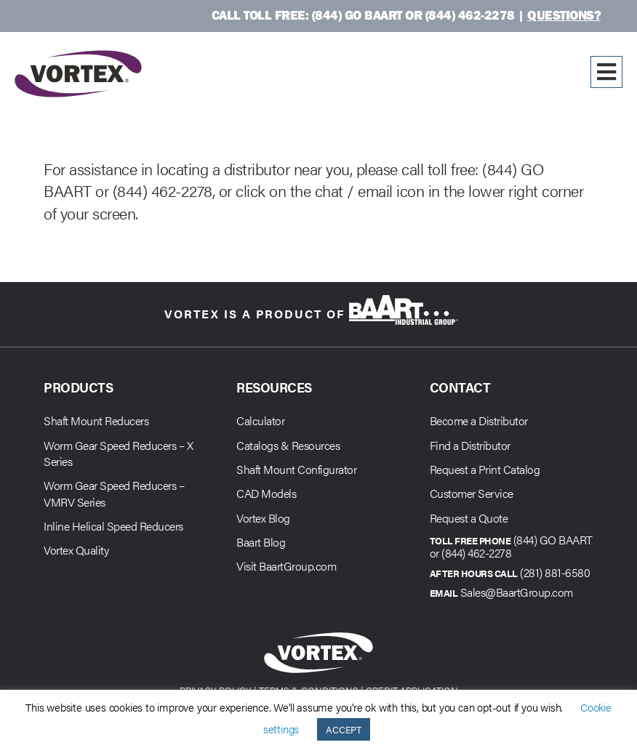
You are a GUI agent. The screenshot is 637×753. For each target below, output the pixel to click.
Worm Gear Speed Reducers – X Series (118, 453)
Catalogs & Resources (288, 445)
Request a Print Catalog (485, 469)
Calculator (260, 420)
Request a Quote (469, 518)
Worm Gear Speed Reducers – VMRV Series (114, 493)
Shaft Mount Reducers (96, 420)
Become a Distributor (479, 420)
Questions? (564, 15)
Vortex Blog (263, 518)
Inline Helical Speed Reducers (113, 526)
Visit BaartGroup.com (286, 565)
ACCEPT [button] (343, 729)
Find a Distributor (470, 445)
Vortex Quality (76, 549)
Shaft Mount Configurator (296, 469)
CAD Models (266, 493)
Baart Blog (260, 541)
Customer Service (471, 493)
